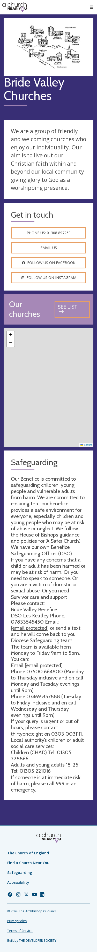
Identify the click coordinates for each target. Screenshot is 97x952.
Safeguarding (19, 872)
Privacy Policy (17, 921)
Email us (48, 247)
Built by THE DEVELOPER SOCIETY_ (32, 940)
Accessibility (18, 882)
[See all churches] (72, 309)
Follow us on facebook (48, 262)
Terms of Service (20, 931)
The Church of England (28, 853)
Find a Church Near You (28, 862)
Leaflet (86, 444)
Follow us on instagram (48, 277)
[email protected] (30, 628)
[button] (10, 335)
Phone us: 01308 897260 (49, 232)
